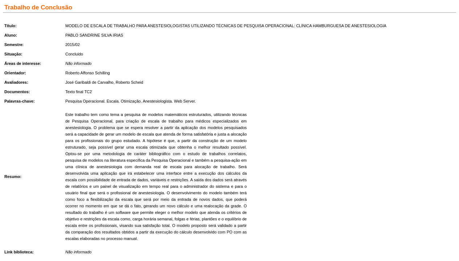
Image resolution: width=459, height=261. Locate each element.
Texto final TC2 (78, 92)
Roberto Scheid (129, 82)
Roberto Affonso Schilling (87, 73)
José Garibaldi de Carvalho (89, 82)
